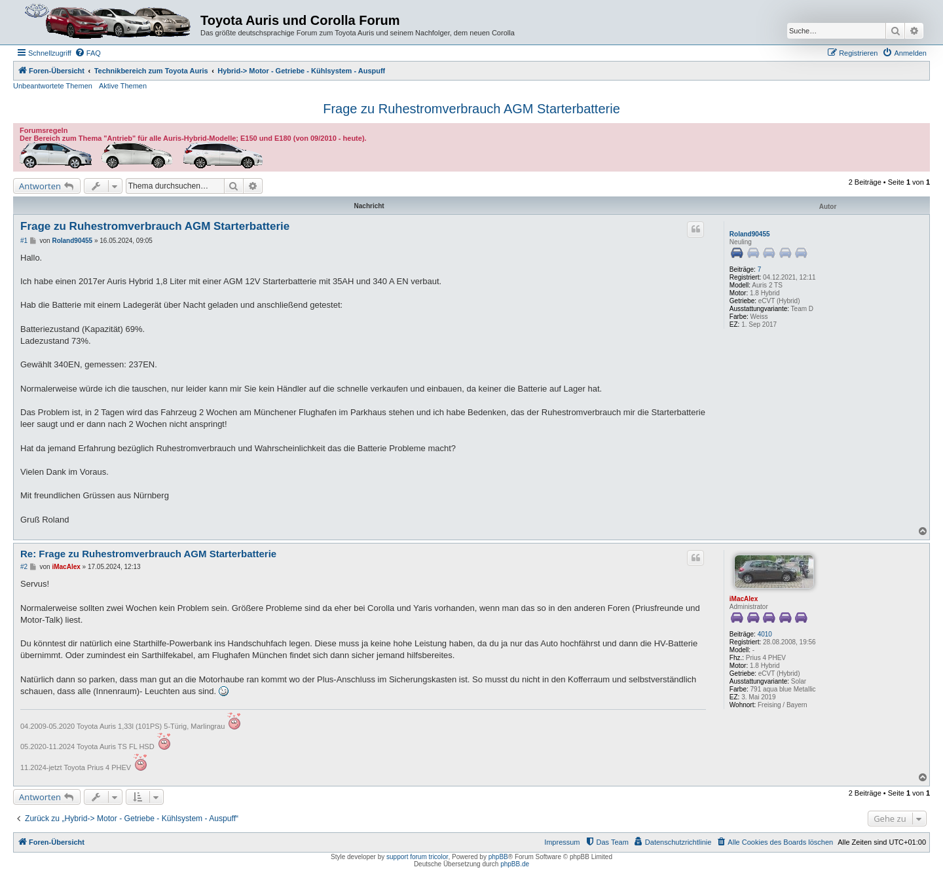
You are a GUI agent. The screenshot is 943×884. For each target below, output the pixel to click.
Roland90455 (750, 234)
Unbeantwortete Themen (52, 86)
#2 (24, 566)
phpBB (498, 856)
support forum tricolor (417, 856)
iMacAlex (744, 598)
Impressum (562, 842)
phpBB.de (514, 864)
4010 (765, 634)
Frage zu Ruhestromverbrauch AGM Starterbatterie (471, 108)
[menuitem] (88, 53)
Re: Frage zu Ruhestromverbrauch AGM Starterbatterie (148, 553)
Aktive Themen (123, 86)
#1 (24, 240)
